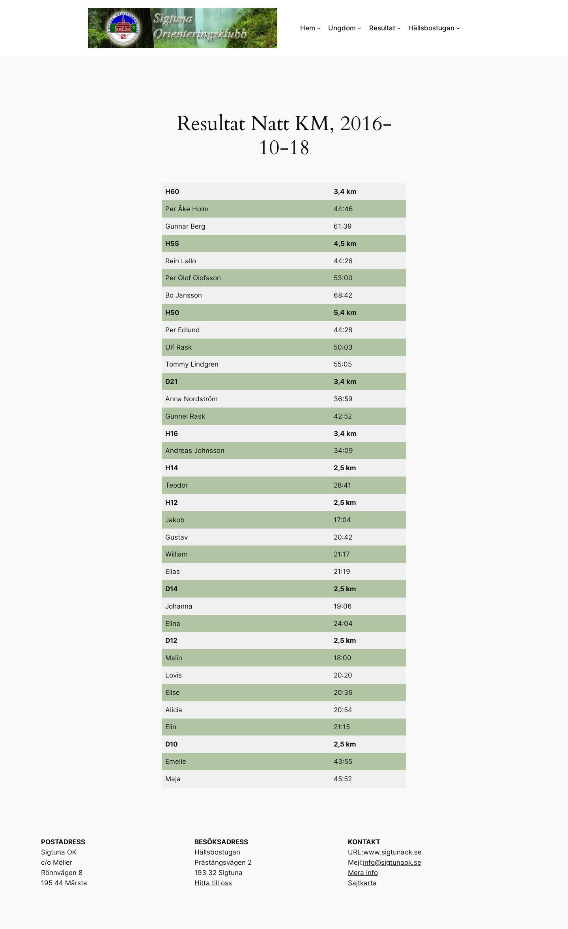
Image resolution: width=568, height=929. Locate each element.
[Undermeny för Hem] (319, 28)
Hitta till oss (213, 883)
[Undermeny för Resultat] (399, 28)
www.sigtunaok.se (392, 852)
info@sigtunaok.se (392, 862)
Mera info (363, 873)
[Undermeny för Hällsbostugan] (458, 28)
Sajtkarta (362, 883)
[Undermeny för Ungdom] (359, 28)
